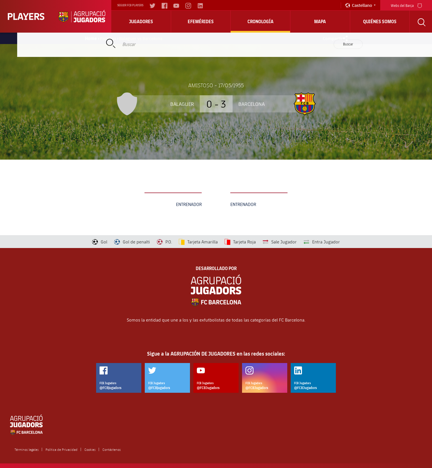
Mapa (320, 21)
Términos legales (27, 449)
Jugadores (141, 21)
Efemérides (201, 21)
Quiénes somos (380, 21)
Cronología (260, 21)
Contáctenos (111, 449)
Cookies (90, 449)
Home (91, 38)
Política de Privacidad (61, 449)
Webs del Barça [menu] (406, 5)
